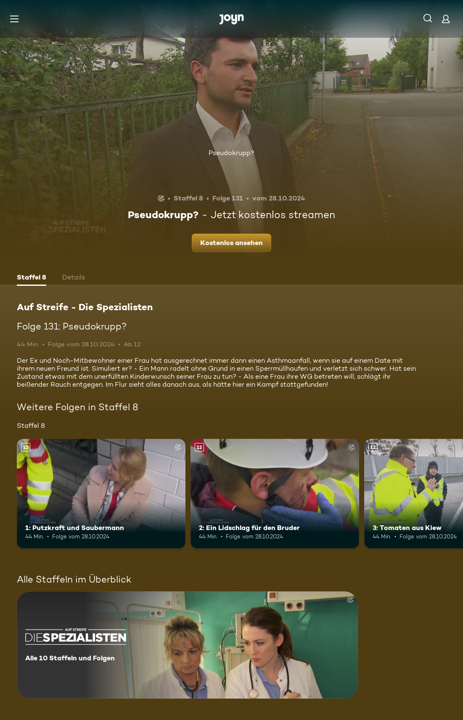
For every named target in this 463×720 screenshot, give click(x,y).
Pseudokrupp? (231, 153)
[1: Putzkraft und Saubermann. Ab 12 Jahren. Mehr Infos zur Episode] (101, 494)
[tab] (31, 278)
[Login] (446, 18)
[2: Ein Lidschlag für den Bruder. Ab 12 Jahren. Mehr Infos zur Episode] (274, 494)
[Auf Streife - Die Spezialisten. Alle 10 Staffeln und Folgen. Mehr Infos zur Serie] (187, 645)
